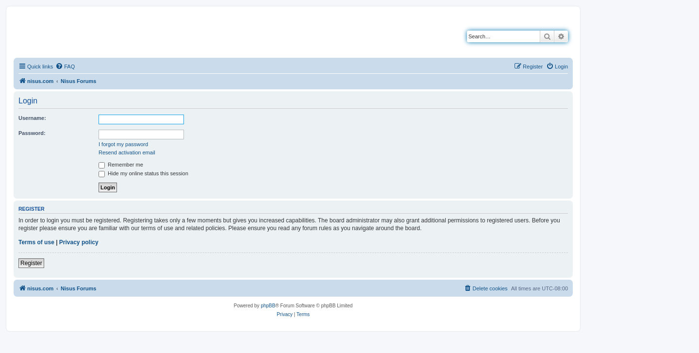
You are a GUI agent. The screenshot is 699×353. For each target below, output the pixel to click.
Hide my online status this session (143, 173)
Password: (32, 133)
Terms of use (36, 242)
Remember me (121, 165)
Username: (32, 118)
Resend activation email (127, 152)
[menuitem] (65, 66)
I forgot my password (123, 144)
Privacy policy (79, 242)
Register (31, 263)
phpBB (268, 305)
